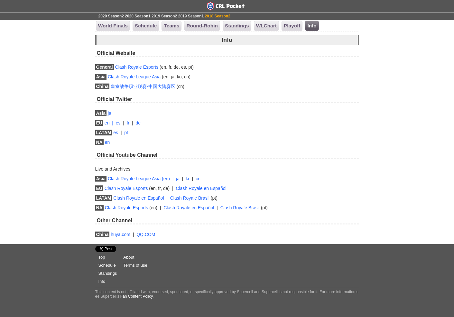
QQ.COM (145, 234)
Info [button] (312, 25)
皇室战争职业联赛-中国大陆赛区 (143, 86)
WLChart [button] (266, 25)
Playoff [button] (292, 25)
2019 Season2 (164, 16)
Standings (107, 273)
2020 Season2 (111, 16)
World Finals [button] (113, 25)
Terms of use (135, 265)
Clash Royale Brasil (189, 198)
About (128, 257)
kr (188, 178)
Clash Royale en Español (201, 188)
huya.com (120, 234)
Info (102, 281)
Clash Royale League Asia (134, 76)
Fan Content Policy (136, 296)
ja (109, 113)
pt (126, 132)
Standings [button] (237, 25)
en (107, 122)
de (138, 122)
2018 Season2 (217, 16)
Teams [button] (172, 25)
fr (128, 122)
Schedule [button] (146, 25)
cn (198, 178)
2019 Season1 (191, 16)
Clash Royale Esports (137, 67)
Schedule (107, 265)
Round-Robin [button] (202, 25)
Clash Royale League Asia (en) (139, 178)
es (118, 122)
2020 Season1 (137, 16)
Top (101, 257)
